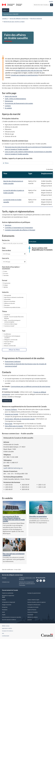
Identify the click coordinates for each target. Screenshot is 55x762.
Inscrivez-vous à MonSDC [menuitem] (10, 14)
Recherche (6, 240)
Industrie (5, 292)
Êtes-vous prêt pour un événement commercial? (13, 554)
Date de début (6, 250)
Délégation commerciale (10, 339)
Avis (3, 633)
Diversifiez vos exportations (38, 516)
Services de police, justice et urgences (37, 602)
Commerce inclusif (8, 326)
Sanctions (8, 225)
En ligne (5, 285)
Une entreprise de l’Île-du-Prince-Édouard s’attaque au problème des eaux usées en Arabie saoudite (14, 519)
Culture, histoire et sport (33, 599)
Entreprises (4, 607)
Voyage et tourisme (6, 604)
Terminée (5, 275)
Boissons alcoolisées (9, 301)
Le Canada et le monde (33, 607)
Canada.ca (5, 18)
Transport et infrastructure (34, 604)
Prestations (4, 609)
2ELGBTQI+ (6, 315)
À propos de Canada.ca (7, 631)
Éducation (6, 305)
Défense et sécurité (9, 303)
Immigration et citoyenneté (8, 602)
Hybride (5, 287)
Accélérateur (7, 334)
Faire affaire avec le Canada (14, 426)
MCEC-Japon (7, 343)
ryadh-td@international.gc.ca (12, 468)
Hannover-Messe (8, 341)
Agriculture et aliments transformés (13, 297)
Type (3, 331)
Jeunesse (30, 619)
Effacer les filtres (14, 350)
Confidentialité (5, 636)
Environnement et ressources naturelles (11, 617)
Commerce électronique (10, 324)
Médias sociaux (5, 626)
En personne (6, 283)
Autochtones (30, 614)
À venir (4, 271)
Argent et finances (32, 609)
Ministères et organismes (8, 595)
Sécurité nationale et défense (9, 619)
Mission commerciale (9, 345)
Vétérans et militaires (33, 617)
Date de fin (5, 258)
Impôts (3, 614)
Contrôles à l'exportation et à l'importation (19, 228)
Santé (3, 612)
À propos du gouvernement (34, 593)
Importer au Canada (11, 414)
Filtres (7, 163)
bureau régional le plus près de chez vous (28, 70)
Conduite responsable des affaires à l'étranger (20, 230)
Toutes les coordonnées (7, 593)
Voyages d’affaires (11, 409)
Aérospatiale (7, 295)
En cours (5, 273)
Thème (4, 311)
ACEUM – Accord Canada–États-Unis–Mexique (13, 317)
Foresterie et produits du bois (11, 307)
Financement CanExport (13, 361)
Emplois (4, 599)
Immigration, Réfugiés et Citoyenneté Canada (20, 419)
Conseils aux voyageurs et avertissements (24, 75)
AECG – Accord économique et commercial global (11, 321)
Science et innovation (33, 612)
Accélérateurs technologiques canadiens (11, 336)
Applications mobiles (7, 628)
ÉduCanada (8, 424)
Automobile (6, 299)
